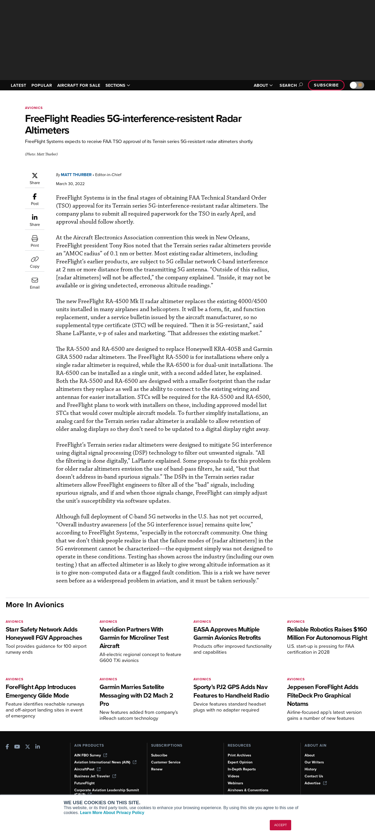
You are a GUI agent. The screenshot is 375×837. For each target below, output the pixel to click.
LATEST (18, 85)
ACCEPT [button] (280, 825)
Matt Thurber (76, 175)
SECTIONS (117, 85)
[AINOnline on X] (27, 747)
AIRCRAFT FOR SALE (78, 85)
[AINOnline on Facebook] (7, 747)
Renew (156, 769)
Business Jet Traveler (95, 776)
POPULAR (41, 85)
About (310, 755)
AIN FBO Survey (90, 755)
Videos (233, 776)
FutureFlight (84, 783)
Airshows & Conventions (248, 790)
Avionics (34, 107)
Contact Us (314, 776)
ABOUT (263, 85)
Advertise (316, 783)
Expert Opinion (240, 762)
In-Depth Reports (242, 769)
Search (290, 85)
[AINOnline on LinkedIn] (37, 747)
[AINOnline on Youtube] (17, 747)
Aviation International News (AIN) (105, 762)
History (310, 769)
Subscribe (326, 85)
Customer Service (166, 762)
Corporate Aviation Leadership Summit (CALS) (106, 792)
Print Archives (239, 755)
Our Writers (314, 762)
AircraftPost (87, 769)
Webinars (235, 783)
